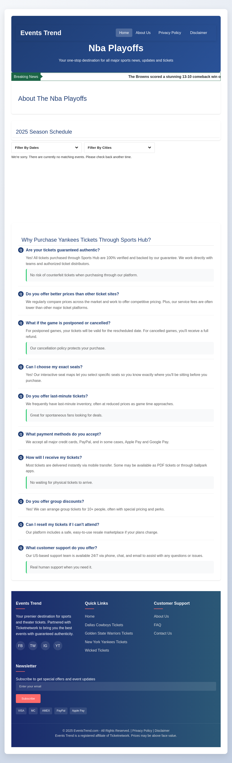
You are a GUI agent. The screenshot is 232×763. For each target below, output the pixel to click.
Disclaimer (198, 33)
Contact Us (163, 633)
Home (124, 33)
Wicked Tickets (97, 650)
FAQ (157, 625)
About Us (143, 33)
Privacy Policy (170, 33)
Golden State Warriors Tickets (109, 633)
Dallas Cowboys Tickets (104, 625)
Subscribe (28, 698)
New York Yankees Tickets (106, 642)
